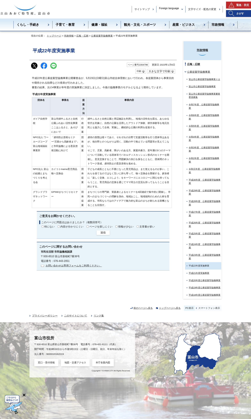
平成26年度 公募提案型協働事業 (204, 224)
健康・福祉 (99, 24)
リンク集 (99, 315)
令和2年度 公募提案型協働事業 (204, 160)
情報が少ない (126, 226)
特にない (49, 226)
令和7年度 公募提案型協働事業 (204, 106)
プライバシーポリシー (45, 315)
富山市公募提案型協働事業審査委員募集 (204, 96)
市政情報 (217, 24)
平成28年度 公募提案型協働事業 (204, 203)
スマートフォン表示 (209, 308)
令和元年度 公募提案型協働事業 (204, 171)
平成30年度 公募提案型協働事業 (204, 182)
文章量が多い (147, 226)
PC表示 (189, 308)
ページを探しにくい (100, 226)
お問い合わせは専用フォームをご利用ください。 (74, 265)
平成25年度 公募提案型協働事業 (204, 235)
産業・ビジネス (183, 24)
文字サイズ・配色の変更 (202, 9)
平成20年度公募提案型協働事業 (204, 280)
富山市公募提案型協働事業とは (204, 79)
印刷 (139, 71)
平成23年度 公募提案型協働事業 (204, 257)
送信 (103, 232)
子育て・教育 (65, 24)
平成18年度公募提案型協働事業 (204, 295)
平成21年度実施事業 (199, 273)
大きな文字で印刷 (159, 71)
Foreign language (169, 8)
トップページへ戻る (170, 308)
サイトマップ (142, 9)
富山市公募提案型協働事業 (202, 86)
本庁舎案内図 (103, 362)
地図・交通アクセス (75, 362)
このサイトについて (75, 315)
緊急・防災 (242, 5)
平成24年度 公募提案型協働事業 (204, 246)
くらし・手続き (28, 24)
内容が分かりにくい (71, 226)
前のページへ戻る (143, 308)
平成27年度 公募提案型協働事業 (204, 214)
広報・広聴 (82, 35)
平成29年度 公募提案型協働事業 (204, 192)
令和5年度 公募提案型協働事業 (204, 128)
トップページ (54, 35)
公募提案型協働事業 (102, 35)
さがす (240, 13)
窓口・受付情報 (46, 362)
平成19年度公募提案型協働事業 (204, 287)
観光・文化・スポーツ (140, 24)
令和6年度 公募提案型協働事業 (204, 117)
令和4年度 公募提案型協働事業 (204, 139)
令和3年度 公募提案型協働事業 (204, 149)
